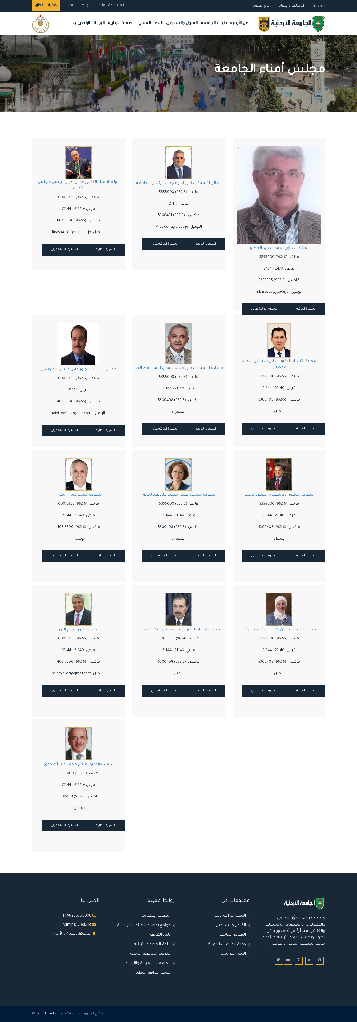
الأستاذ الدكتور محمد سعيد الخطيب (279, 248)
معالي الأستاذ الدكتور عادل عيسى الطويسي (78, 370)
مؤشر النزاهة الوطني (152, 973)
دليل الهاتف (160, 935)
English (319, 6)
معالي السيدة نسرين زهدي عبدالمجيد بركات (279, 630)
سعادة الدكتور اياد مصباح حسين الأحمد (278, 495)
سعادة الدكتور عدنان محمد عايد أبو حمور (78, 765)
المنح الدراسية (233, 954)
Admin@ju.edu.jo (77, 925)
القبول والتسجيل (182, 23)
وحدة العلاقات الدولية (227, 944)
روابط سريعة (78, 5)
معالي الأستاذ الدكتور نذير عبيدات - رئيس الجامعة (178, 183)
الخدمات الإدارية (121, 23)
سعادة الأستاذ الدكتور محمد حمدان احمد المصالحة (178, 368)
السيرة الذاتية (106, 249)
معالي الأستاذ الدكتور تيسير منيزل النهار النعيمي (178, 630)
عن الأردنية (239, 23)
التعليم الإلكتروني (155, 916)
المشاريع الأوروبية (230, 916)
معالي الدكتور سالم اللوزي (78, 630)
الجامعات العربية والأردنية (148, 963)
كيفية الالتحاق (46, 5)
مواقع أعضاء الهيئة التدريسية (144, 925)
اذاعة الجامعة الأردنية (152, 944)
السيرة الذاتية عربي (64, 249)
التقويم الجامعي (232, 935)
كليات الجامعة (214, 23)
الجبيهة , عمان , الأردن (73, 934)
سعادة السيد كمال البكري (78, 495)
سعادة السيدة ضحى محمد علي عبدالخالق (178, 495)
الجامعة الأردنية (47, 1014)
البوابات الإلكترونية (88, 23)
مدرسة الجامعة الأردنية (150, 954)
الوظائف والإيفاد (291, 6)
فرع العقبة (261, 6)
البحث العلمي (151, 23)
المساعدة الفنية (111, 5)
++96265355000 (77, 916)
